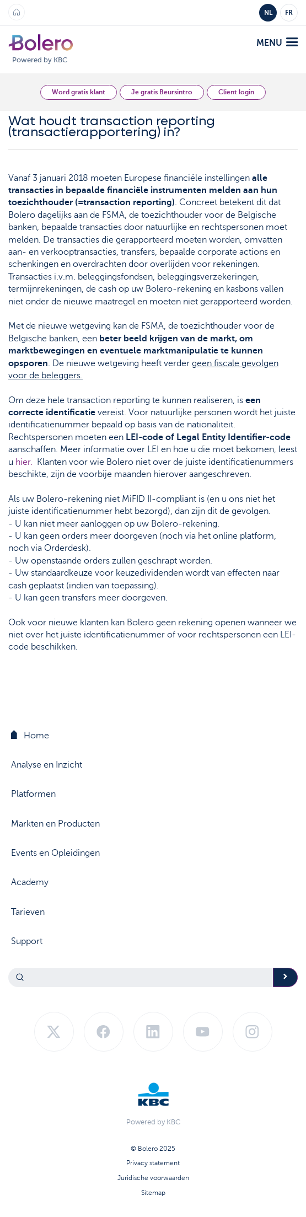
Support (26, 941)
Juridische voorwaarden (153, 1178)
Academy (30, 882)
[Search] (140, 977)
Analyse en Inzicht (46, 765)
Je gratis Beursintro (161, 92)
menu (277, 42)
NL (268, 13)
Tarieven (28, 912)
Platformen (33, 794)
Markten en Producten (55, 824)
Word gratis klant (78, 92)
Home (30, 735)
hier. (24, 462)
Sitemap (153, 1193)
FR (289, 13)
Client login (236, 92)
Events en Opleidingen (55, 853)
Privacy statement (153, 1163)
